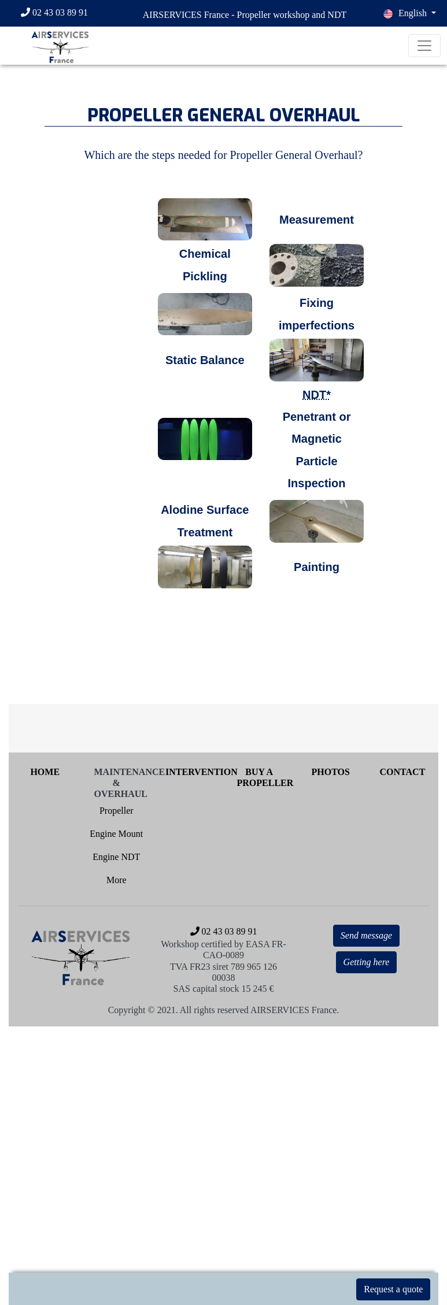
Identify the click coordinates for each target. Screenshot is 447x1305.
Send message (366, 935)
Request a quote (393, 1289)
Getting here (366, 962)
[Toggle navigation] (424, 45)
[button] (410, 13)
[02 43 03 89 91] (59, 13)
